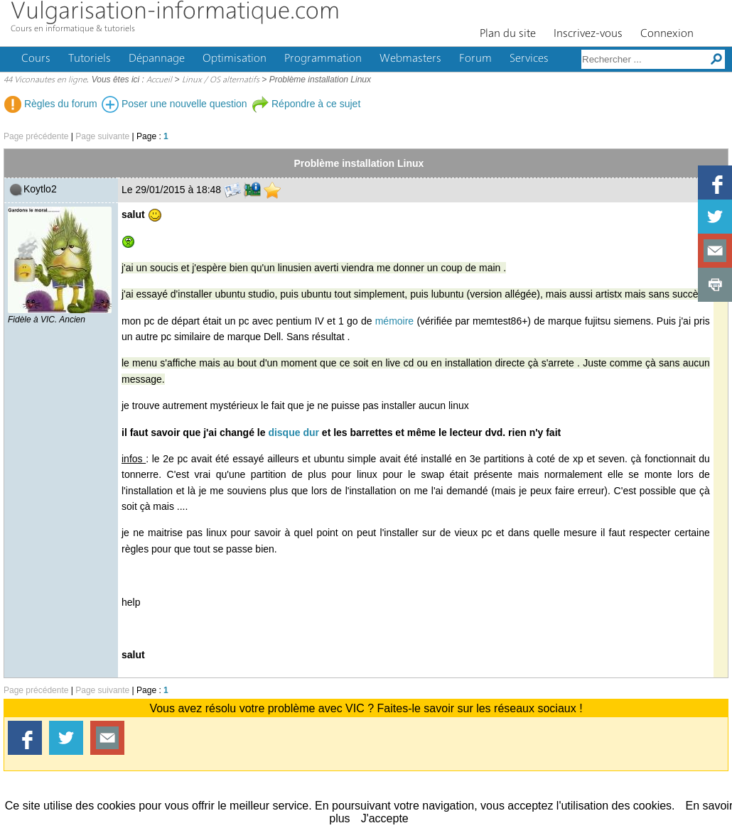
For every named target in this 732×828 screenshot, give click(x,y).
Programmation (323, 59)
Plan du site (508, 34)
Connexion (667, 34)
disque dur (293, 432)
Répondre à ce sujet (306, 103)
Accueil (159, 80)
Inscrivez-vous (588, 34)
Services (529, 59)
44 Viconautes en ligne (45, 80)
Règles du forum (50, 103)
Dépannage (157, 59)
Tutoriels (89, 59)
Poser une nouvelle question (174, 103)
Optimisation (235, 59)
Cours (35, 59)
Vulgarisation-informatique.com (175, 12)
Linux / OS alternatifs (220, 80)
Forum (475, 59)
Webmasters (410, 59)
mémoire (394, 321)
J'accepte (385, 818)
